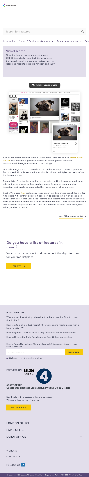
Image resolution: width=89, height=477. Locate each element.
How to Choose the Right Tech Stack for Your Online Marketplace (39, 337)
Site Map (78, 475)
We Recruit (13, 450)
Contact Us (13, 456)
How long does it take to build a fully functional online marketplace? (41, 332)
